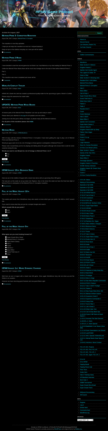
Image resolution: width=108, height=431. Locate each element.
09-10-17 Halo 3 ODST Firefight (90, 286)
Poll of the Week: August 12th (15, 191)
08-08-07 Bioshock (86, 255)
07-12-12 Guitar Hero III (87, 239)
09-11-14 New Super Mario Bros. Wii (91, 291)
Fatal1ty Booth (84, 364)
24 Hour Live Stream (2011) (88, 147)
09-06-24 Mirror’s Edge (87, 278)
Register (82, 402)
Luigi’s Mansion (85, 142)
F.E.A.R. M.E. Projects (87, 347)
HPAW (19, 60)
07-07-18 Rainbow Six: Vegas (89, 221)
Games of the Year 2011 (87, 153)
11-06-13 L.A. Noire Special (88, 323)
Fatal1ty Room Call (86, 367)
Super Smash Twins (86, 388)
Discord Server (84, 42)
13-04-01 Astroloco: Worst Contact (90, 342)
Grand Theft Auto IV (13, 252)
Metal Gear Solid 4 (86, 101)
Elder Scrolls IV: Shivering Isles (89, 78)
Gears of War (84, 75)
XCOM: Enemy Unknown (88, 166)
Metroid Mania (8, 130)
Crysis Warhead (85, 114)
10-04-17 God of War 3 (87, 304)
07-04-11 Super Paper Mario (89, 205)
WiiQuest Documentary (87, 392)
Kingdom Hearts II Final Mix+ (89, 163)
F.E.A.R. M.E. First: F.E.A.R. (89, 349)
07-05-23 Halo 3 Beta (86, 213)
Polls (19, 194)
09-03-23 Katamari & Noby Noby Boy (91, 270)
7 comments (7, 80)
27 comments (7, 221)
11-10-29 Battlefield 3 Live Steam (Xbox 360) (92, 327)
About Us (83, 39)
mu (81, 429)
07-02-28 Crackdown (86, 198)
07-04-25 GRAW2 (85, 208)
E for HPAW (83, 362)
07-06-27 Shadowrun (86, 218)
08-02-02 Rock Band (86, 242)
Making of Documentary (87, 182)
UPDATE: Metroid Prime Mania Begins (18, 105)
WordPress (57, 429)
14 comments (7, 99)
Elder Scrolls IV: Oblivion (87, 65)
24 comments (7, 284)
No (8, 156)
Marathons (24, 132)
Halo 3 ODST (84, 116)
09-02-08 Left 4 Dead (86, 265)
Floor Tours (83, 369)
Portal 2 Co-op (84, 137)
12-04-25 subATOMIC (87, 333)
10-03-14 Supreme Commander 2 (90, 299)
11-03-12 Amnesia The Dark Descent (91, 318)
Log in (82, 405)
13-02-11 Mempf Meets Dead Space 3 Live (92, 339)
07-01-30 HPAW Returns (87, 192)
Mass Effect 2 (84, 119)
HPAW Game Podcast (54, 12)
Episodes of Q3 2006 (86, 187)
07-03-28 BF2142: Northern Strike (90, 203)
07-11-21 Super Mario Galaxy (89, 236)
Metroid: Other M (85, 127)
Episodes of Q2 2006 (86, 185)
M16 (8, 210)
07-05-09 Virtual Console (88, 211)
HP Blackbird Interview (87, 377)
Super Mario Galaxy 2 (87, 124)
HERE (31, 121)
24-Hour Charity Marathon (88, 175)
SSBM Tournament (86, 382)
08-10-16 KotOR (85, 257)
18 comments (7, 52)
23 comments (7, 263)
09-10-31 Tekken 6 (86, 288)
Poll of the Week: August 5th (15, 226)
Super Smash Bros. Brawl (15, 237)
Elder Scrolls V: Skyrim (87, 150)
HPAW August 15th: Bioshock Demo (17, 170)
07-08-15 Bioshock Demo (88, 226)
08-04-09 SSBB (85, 249)
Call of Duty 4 (84, 93)
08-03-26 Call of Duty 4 (87, 247)
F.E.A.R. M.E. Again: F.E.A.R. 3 (89, 355)
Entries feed (83, 407)
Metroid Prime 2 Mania (11, 58)
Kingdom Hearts (85, 155)
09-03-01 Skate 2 (85, 267)
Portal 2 (82, 140)
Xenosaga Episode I (86, 160)
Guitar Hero (83, 372)
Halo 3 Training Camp (87, 375)
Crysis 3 (82, 172)
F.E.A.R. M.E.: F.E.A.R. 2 (88, 352)
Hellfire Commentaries (87, 55)
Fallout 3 (82, 103)
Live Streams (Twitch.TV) (88, 44)
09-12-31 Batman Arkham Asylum (90, 293)
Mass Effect (10, 250)
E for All (82, 359)
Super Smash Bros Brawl (88, 385)
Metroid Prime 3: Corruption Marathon (19, 36)
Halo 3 (9, 243)
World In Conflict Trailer (13, 86)
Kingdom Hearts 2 (85, 67)
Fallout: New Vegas (86, 132)
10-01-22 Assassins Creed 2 (89, 296)
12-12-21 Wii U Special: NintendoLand (92, 335)
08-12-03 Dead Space (87, 260)
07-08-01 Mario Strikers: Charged (90, 224)
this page (23, 115)
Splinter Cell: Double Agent (88, 70)
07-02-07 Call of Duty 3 (87, 195)
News (19, 88)
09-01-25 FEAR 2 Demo (87, 262)
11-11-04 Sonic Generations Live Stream (93, 330)
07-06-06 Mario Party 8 (87, 216)
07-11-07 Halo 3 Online (87, 234)
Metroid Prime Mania (86, 83)
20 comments (7, 124)
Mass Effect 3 (84, 158)
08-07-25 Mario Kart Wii (87, 252)
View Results (5, 162)
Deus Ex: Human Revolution (89, 145)
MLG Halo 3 (83, 380)
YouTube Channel (85, 47)
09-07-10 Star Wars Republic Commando (93, 280)
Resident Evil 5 (84, 109)
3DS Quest (83, 395)
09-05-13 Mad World (86, 273)
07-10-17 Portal (85, 231)
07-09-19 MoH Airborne (87, 229)
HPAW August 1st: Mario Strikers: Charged (21, 268)
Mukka (77, 429)
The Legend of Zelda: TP (88, 72)
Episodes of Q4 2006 (86, 190)
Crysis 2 (82, 135)
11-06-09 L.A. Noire (86, 321)
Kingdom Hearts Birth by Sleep (89, 129)
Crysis (9, 246)
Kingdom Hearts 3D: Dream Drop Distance (90, 169)
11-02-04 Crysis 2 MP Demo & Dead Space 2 (91, 315)
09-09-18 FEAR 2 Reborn (88, 283)
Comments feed (85, 410)
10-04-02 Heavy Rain (86, 301)
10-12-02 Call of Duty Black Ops (90, 311)
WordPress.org (84, 413)
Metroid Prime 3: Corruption (25, 38)
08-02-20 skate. (85, 244)
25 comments (7, 186)
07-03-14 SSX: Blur (86, 200)
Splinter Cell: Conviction (87, 122)
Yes (8, 154)
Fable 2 (82, 106)
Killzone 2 (10, 248)
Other (9, 254)
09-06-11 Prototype (86, 275)
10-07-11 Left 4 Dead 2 (87, 306)
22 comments (7, 164)
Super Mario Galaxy (13, 241)
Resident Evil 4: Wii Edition (88, 80)
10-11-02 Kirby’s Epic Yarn (88, 309)
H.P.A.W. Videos (85, 180)
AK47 (8, 212)
